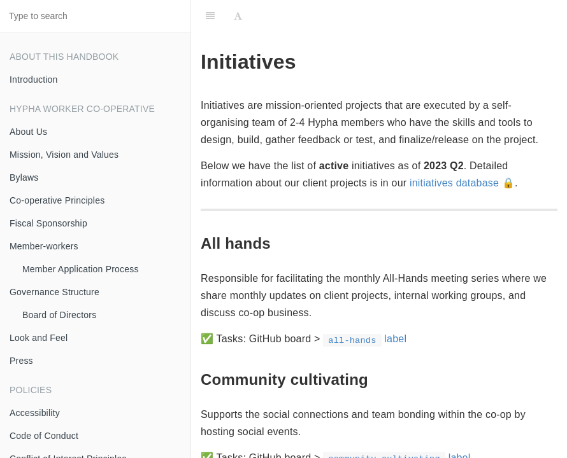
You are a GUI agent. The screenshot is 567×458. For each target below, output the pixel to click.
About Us (28, 132)
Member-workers (44, 246)
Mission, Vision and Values (64, 154)
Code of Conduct (44, 436)
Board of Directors (59, 315)
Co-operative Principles (57, 200)
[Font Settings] (238, 16)
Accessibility (35, 413)
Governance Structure (54, 292)
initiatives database (454, 182)
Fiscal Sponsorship (48, 223)
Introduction (34, 79)
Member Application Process (80, 269)
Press (21, 361)
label (364, 338)
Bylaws (24, 177)
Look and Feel (39, 338)
